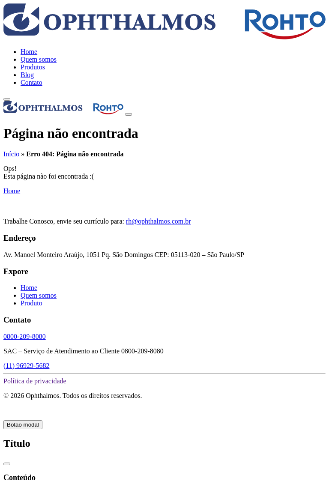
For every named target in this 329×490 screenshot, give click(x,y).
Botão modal (23, 424)
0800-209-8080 (24, 336)
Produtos (33, 67)
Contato (31, 82)
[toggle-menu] (6, 99)
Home (29, 51)
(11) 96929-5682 (26, 365)
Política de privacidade (34, 381)
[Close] (128, 114)
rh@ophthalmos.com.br (158, 221)
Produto (31, 303)
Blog (27, 74)
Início (11, 154)
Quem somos (39, 59)
